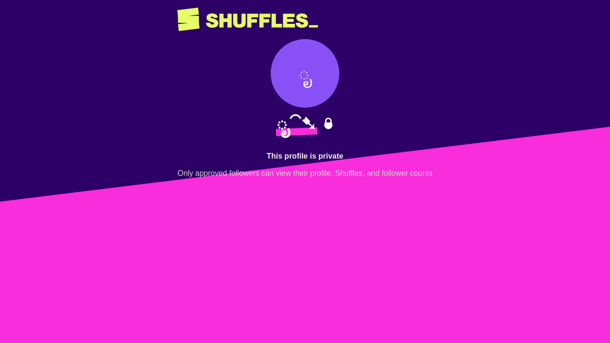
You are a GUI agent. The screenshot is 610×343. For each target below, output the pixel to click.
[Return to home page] (247, 19)
